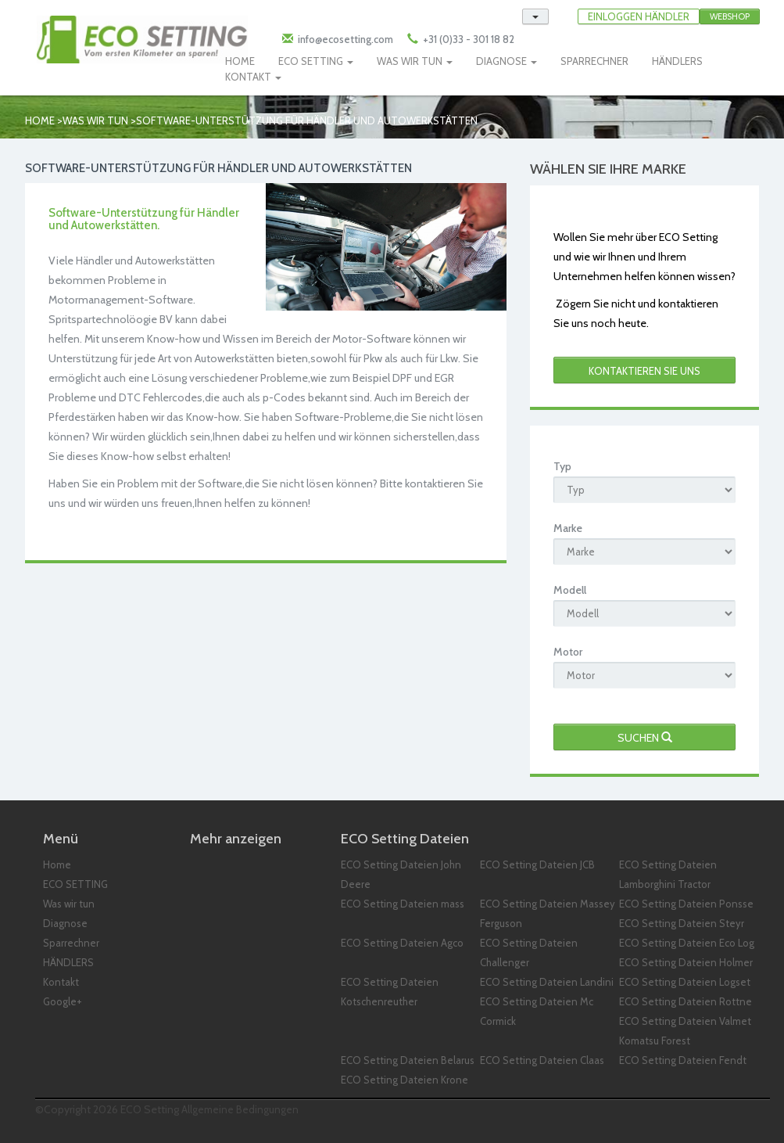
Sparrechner (71, 942)
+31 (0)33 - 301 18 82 (467, 39)
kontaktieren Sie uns (644, 371)
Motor (567, 652)
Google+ (62, 1001)
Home (40, 120)
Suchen (645, 738)
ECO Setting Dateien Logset (684, 982)
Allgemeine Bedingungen (240, 1109)
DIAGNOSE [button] (506, 61)
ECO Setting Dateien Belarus (407, 1060)
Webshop (730, 16)
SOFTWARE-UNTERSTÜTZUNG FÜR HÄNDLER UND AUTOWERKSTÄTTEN (307, 120)
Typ (562, 466)
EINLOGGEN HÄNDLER (638, 16)
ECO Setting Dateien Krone (404, 1079)
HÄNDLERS (677, 61)
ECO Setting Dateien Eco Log (686, 942)
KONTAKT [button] (253, 76)
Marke (567, 528)
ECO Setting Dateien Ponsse (686, 903)
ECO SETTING (75, 884)
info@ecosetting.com (345, 39)
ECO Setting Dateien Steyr (681, 923)
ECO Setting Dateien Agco (402, 942)
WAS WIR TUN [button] (415, 61)
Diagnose (65, 923)
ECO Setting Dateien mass (402, 903)
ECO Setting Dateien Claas (542, 1060)
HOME (240, 61)
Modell (569, 590)
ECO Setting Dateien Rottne (685, 1001)
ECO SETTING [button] (315, 61)
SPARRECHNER (594, 61)
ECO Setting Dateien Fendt (682, 1060)
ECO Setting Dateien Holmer (686, 962)
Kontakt (61, 982)
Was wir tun (95, 120)
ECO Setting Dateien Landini (547, 982)
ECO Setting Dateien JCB (537, 864)
